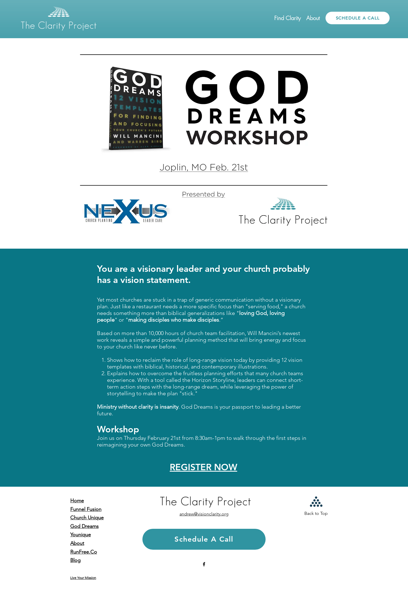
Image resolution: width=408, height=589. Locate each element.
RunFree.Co (83, 552)
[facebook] (204, 564)
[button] (287, 18)
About (77, 543)
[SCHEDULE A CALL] (358, 18)
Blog (75, 560)
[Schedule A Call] (204, 539)
